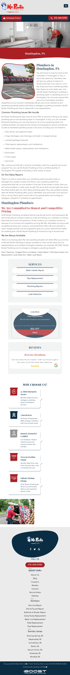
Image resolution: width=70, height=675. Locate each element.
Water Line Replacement (35, 619)
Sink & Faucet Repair (35, 609)
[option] (35, 323)
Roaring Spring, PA (35, 636)
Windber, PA (35, 657)
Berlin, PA (35, 646)
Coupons (35, 582)
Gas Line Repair (35, 605)
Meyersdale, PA (35, 639)
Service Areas (35, 592)
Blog (35, 578)
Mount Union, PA (35, 650)
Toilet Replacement (35, 623)
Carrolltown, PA (35, 643)
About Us (35, 575)
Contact (35, 589)
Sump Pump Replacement (35, 616)
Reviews (35, 585)
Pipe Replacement (35, 626)
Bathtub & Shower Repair (35, 612)
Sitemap (35, 596)
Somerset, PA (35, 653)
